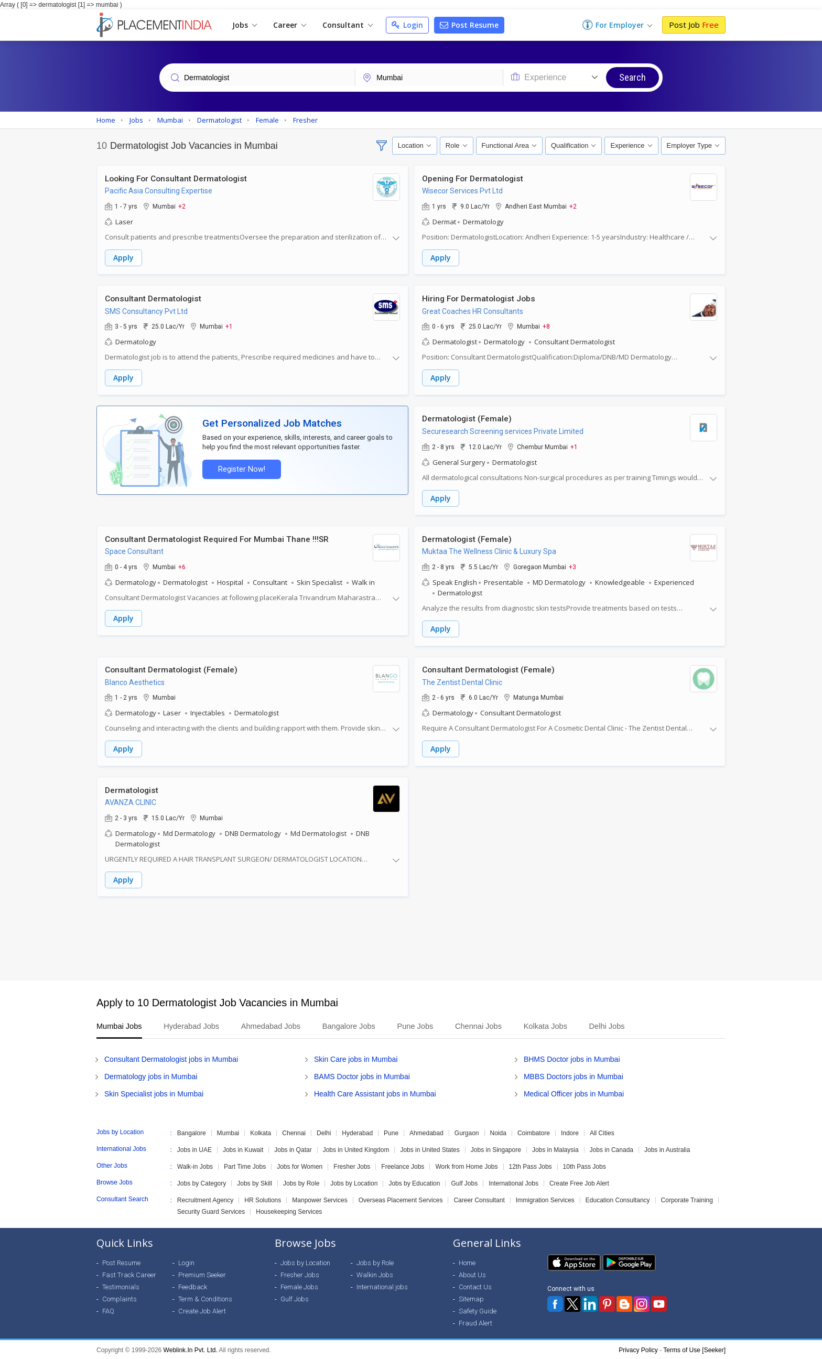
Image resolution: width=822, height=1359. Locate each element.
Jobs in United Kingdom (356, 1149)
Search (632, 77)
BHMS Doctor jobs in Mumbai (572, 1058)
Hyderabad (357, 1132)
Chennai (294, 1132)
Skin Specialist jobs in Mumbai (153, 1093)
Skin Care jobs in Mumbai (356, 1058)
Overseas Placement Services (401, 1199)
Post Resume (469, 25)
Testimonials (120, 1286)
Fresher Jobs (351, 1165)
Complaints (119, 1298)
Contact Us (475, 1286)
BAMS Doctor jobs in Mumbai (362, 1075)
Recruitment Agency (205, 1199)
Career (289, 25)
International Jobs (513, 1182)
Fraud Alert (475, 1322)
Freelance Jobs (402, 1165)
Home (467, 1262)
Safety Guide (477, 1310)
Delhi (324, 1132)
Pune (391, 1132)
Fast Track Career (129, 1274)
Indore (570, 1132)
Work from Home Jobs (466, 1165)
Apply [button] (123, 258)
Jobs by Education (414, 1182)
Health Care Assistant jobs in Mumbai (375, 1093)
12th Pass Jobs (530, 1165)
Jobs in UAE (194, 1149)
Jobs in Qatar (292, 1149)
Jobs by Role (301, 1182)
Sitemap (471, 1298)
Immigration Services (545, 1199)
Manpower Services (319, 1199)
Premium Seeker (202, 1274)
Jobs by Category (201, 1182)
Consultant (347, 25)
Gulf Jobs (464, 1182)
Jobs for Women (299, 1165)
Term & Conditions (205, 1298)
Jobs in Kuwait (243, 1149)
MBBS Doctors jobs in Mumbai (573, 1075)
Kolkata (260, 1132)
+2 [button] (182, 206)
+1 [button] (229, 326)
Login (407, 25)
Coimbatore (533, 1132)
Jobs (244, 25)
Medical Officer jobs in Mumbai (574, 1093)
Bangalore (191, 1132)
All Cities (602, 1132)
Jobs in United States (429, 1149)
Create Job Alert (202, 1310)
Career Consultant (478, 1199)
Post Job (694, 24)
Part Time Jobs (245, 1165)
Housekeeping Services (289, 1211)
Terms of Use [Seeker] (694, 1349)
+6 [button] (182, 566)
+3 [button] (572, 566)
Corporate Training (687, 1199)
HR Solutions (262, 1199)
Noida (498, 1132)
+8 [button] (546, 326)
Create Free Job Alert (579, 1182)
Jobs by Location (353, 1182)
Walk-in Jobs (195, 1165)
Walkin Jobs (374, 1274)
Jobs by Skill (254, 1182)
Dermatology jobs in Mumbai (150, 1075)
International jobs (382, 1286)
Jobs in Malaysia (555, 1149)
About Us (472, 1274)
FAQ (108, 1310)
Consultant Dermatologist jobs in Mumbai (171, 1058)
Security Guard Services (211, 1211)
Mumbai (228, 1132)
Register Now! (241, 468)
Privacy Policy (638, 1349)
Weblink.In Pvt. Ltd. (191, 1349)
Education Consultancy (618, 1199)
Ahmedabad (426, 1132)
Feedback (192, 1286)
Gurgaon (467, 1132)
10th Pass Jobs (584, 1165)
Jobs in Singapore (496, 1149)
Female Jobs (299, 1286)
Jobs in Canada (611, 1149)
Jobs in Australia (667, 1149)
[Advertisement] (411, 937)
